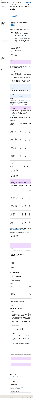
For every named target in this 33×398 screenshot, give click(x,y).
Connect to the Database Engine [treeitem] (4, 15)
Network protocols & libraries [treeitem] (4, 43)
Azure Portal (25, 2)
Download (27, 315)
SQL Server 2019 (13, 25)
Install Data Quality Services (25, 58)
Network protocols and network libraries (15, 88)
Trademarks (25, 397)
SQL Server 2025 (13, 23)
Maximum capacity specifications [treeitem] (4, 32)
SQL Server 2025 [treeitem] (4, 37)
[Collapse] (7, 4)
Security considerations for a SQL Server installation (16, 377)
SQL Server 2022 (13, 24)
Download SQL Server (30, 2)
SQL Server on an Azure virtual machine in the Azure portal (22, 372)
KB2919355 (22, 104)
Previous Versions (5, 397)
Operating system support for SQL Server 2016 (15, 16)
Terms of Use (22, 397)
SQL (12, 4)
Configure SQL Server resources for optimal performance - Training (16, 387)
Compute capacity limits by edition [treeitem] (4, 34)
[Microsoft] (1, 0)
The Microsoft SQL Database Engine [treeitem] (4, 13)
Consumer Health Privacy (17, 397)
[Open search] (30, 0)
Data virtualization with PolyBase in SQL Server (19, 96)
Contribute (11, 397)
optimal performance (23, 67)
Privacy (13, 397)
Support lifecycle (16, 124)
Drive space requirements (22, 35)
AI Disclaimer (1, 397)
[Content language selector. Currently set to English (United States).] (3, 396)
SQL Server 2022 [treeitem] (4, 38)
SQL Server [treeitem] (2, 7)
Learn (10, 4)
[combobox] (4, 5)
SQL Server (15, 4)
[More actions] (30, 4)
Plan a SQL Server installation (14, 376)
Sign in (31, 0)
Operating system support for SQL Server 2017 (15, 15)
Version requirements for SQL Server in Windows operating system (18, 229)
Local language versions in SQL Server (20, 274)
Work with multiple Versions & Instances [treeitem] (4, 45)
